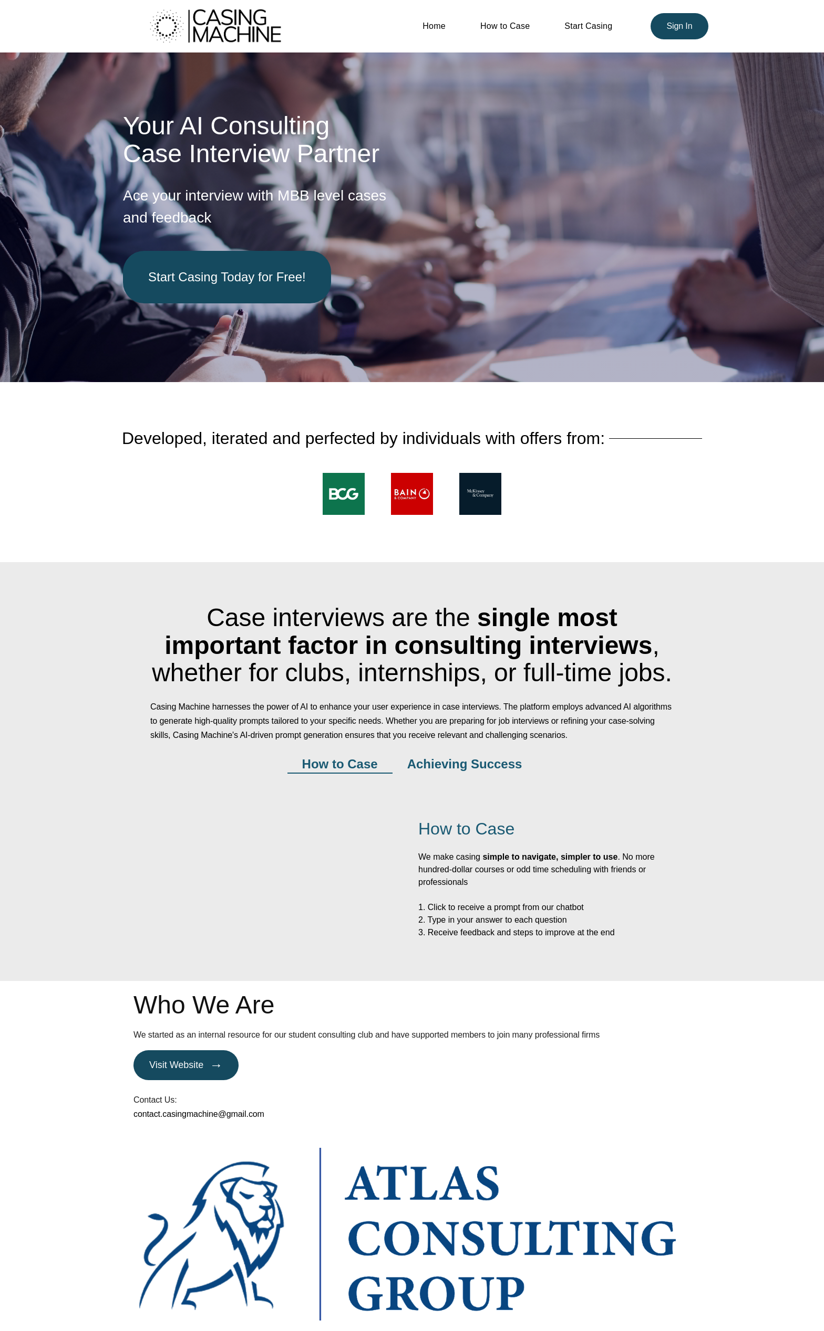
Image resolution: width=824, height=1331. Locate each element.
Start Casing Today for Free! (227, 277)
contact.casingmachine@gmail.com (198, 1114)
